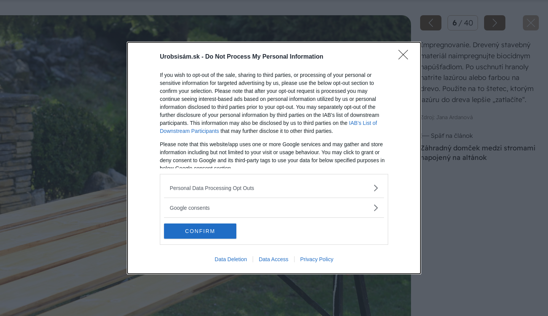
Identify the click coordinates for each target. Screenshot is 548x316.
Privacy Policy (316, 259)
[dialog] (274, 158)
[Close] (405, 57)
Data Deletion (231, 259)
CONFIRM (200, 231)
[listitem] (274, 188)
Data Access (273, 259)
